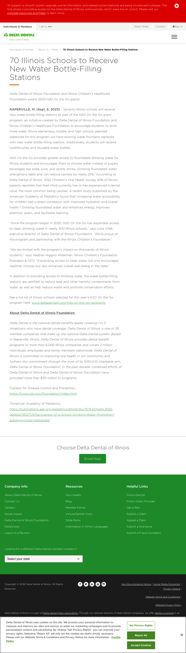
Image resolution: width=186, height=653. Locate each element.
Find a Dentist (136, 495)
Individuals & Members (17, 26)
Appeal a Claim (136, 520)
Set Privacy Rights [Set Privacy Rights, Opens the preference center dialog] (141, 626)
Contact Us (12, 501)
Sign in (178, 26)
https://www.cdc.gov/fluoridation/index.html (43, 393)
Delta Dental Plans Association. (60, 613)
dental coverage (164, 613)
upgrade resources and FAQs (26, 13)
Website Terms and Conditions (163, 596)
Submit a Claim (136, 514)
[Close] (182, 636)
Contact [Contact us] (160, 26)
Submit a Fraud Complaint (144, 533)
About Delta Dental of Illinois (23, 495)
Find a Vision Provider (141, 501)
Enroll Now (92, 459)
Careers (10, 507)
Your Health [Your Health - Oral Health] (73, 495)
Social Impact (13, 514)
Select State (141, 26)
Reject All (141, 636)
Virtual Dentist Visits (79, 514)
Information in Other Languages (87, 526)
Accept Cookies (141, 646)
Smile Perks (73, 520)
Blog (69, 501)
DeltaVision (12, 526)
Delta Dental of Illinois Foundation (27, 520)
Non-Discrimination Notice (136, 584)
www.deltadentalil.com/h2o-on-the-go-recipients (68, 303)
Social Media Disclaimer (166, 584)
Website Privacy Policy (168, 605)
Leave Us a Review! (17, 533)
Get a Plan (133, 507)
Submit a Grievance (139, 526)
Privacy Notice (171, 588)
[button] (177, 6)
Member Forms (75, 507)
